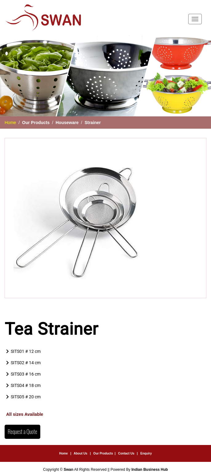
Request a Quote (22, 431)
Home (10, 122)
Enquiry (146, 453)
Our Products (103, 453)
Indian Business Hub (149, 469)
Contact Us (126, 453)
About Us (80, 453)
